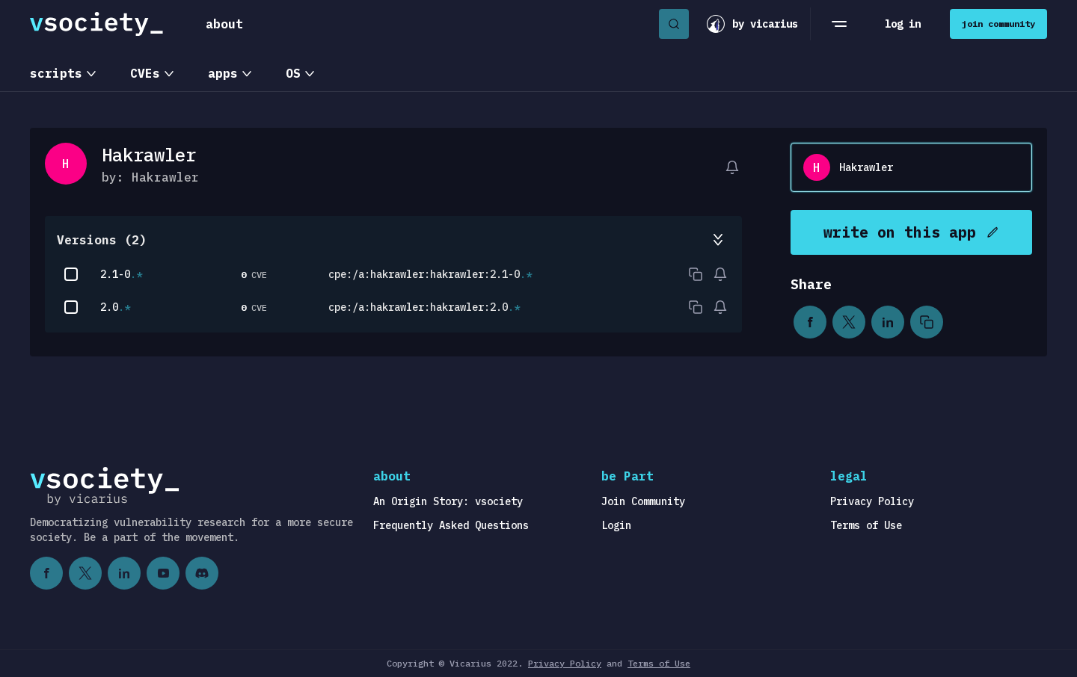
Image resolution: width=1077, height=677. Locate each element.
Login (616, 525)
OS (293, 73)
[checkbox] (71, 274)
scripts (56, 73)
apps (223, 73)
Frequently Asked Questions (451, 525)
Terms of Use (866, 525)
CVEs (145, 73)
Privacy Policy (872, 501)
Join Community (643, 501)
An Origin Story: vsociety (448, 501)
